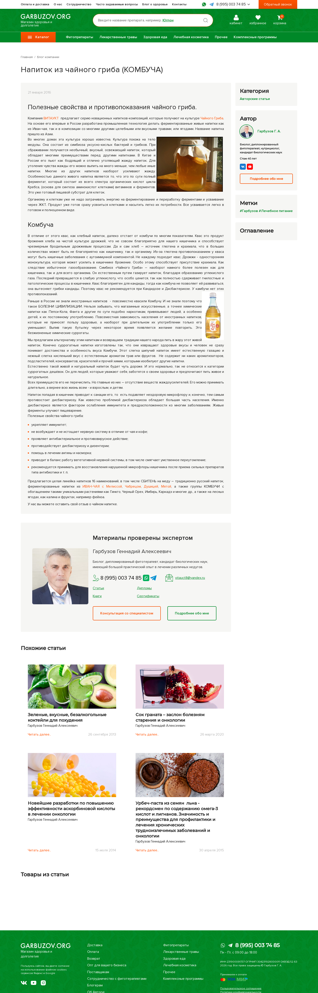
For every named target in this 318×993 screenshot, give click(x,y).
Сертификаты (148, 596)
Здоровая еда (155, 37)
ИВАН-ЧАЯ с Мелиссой (102, 486)
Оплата (93, 952)
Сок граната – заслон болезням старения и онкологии (170, 717)
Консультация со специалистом (126, 613)
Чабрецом (133, 486)
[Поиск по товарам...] (153, 20)
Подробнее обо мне (192, 613)
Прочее (221, 37)
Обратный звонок (278, 4)
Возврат (93, 958)
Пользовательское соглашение (240, 988)
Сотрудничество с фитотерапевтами (116, 978)
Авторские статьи (255, 99)
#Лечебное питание (276, 211)
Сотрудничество (78, 4)
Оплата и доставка (35, 4)
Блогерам (95, 985)
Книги (97, 596)
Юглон (168, 20)
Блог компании (48, 57)
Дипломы (144, 588)
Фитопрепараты (79, 37)
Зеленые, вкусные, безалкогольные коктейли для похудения (67, 717)
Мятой (166, 486)
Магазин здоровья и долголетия (45, 20)
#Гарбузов (249, 211)
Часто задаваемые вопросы (117, 4)
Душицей (151, 486)
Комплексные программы (255, 37)
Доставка (94, 945)
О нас (58, 4)
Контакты (179, 4)
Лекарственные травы (118, 37)
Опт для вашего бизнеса (106, 965)
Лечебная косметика (191, 37)
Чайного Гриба (212, 118)
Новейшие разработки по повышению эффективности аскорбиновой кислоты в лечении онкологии (71, 809)
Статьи (98, 588)
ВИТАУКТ (51, 118)
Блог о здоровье (155, 4)
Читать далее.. (39, 734)
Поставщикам (98, 972)
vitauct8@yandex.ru (185, 578)
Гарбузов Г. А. (260, 131)
